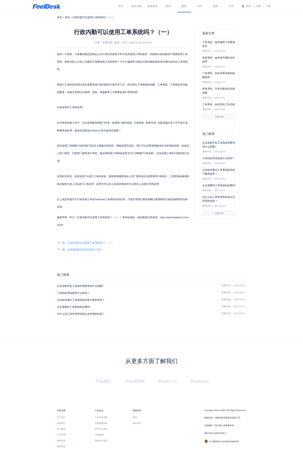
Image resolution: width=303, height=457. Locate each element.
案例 (168, 6)
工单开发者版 (101, 417)
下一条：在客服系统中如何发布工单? (79, 249)
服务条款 (61, 446)
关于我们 (61, 417)
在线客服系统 (101, 423)
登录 (248, 6)
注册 (258, 6)
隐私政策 (61, 440)
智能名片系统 (101, 440)
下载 (268, 6)
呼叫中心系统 (101, 429)
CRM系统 (99, 435)
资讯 (183, 6)
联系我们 (61, 423)
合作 (199, 6)
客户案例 (61, 429)
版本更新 (137, 423)
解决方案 (137, 6)
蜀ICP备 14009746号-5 (215, 433)
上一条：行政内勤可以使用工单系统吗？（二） (85, 242)
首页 (120, 6)
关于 (231, 6)
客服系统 (152, 6)
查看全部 (219, 117)
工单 (64, 54)
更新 (215, 6)
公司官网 (61, 435)
